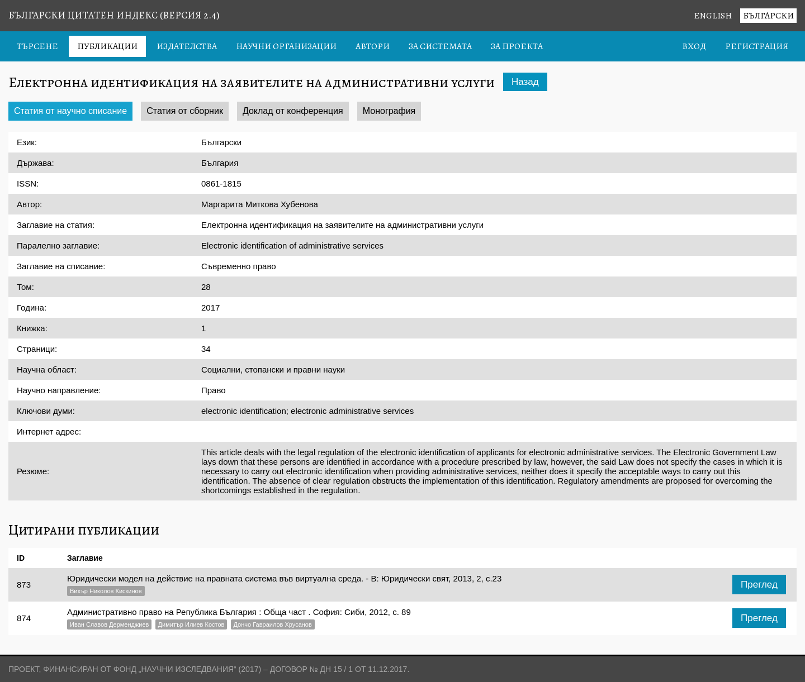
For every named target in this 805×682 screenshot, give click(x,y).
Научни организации (286, 46)
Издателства (187, 46)
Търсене (37, 46)
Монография (389, 111)
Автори (373, 46)
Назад (525, 82)
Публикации (107, 46)
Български (768, 15)
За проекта (517, 46)
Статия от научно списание (70, 111)
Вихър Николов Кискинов (106, 591)
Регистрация (756, 46)
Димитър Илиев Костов (191, 624)
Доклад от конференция (293, 111)
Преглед (759, 584)
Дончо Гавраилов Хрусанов (273, 624)
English (713, 15)
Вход (694, 46)
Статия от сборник (184, 111)
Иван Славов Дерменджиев (109, 624)
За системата (440, 46)
